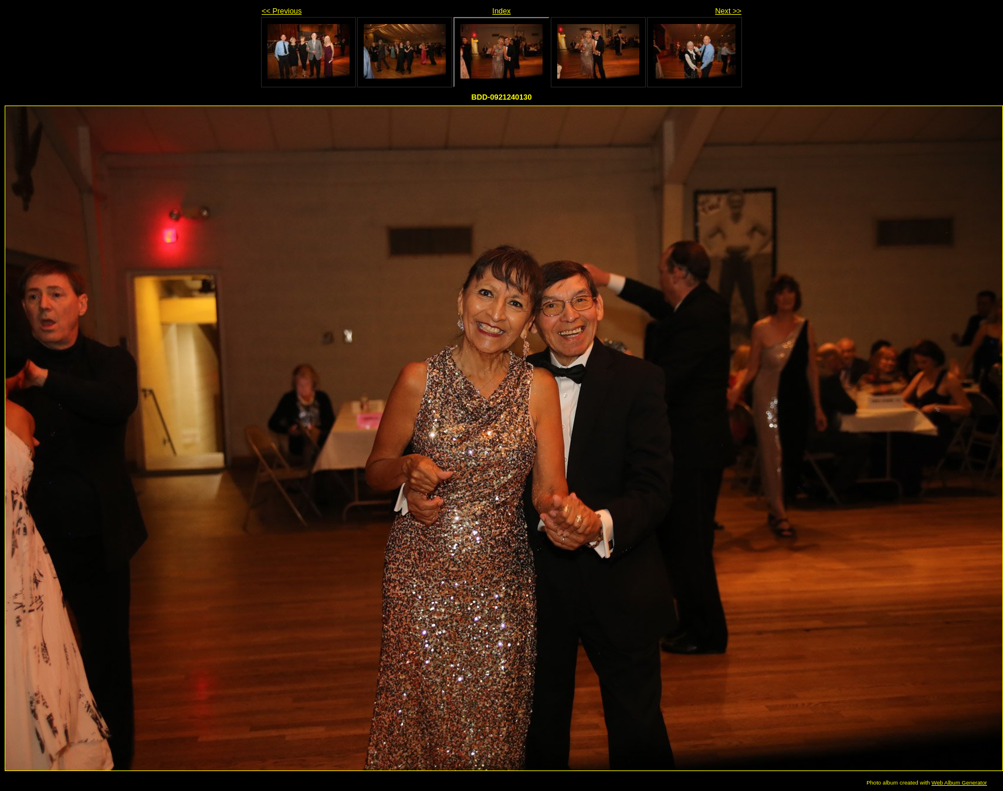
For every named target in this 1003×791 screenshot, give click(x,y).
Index (501, 10)
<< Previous (281, 10)
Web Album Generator (959, 782)
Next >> (728, 10)
